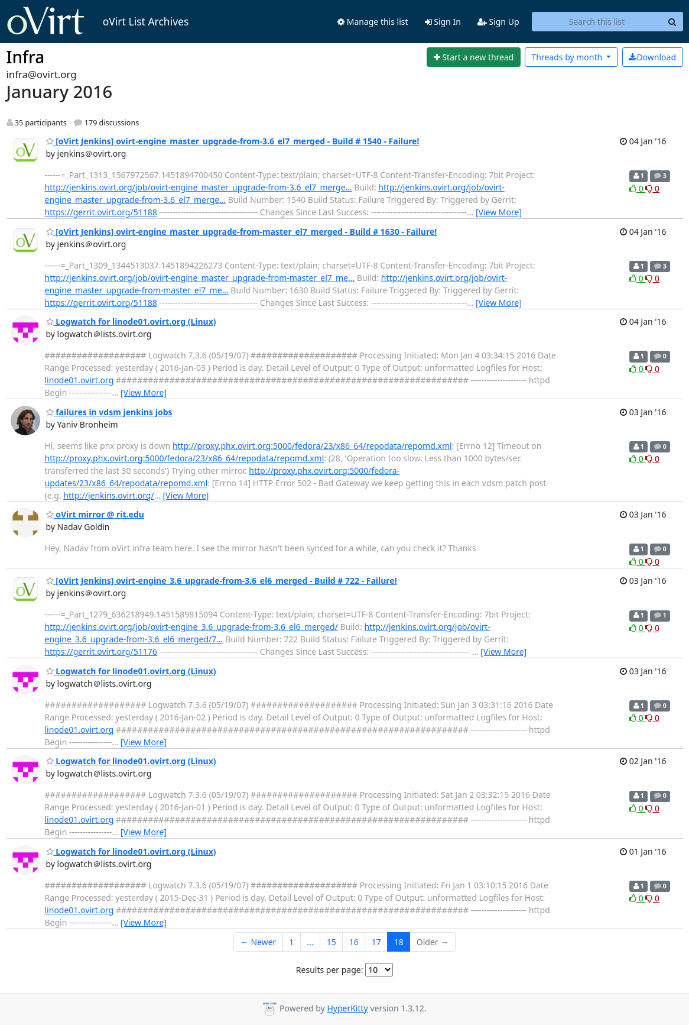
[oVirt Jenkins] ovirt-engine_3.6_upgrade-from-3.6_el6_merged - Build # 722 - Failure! (221, 580)
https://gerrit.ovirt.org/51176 (101, 651)
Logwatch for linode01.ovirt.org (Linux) (131, 321)
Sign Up (498, 21)
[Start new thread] (474, 57)
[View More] (499, 212)
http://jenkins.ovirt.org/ (108, 495)
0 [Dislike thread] (652, 188)
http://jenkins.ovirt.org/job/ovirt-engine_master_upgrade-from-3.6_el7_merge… (198, 187)
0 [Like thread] (637, 188)
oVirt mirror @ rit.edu (95, 514)
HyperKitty (347, 1008)
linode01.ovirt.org (79, 380)
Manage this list (372, 21)
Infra (25, 57)
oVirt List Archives (97, 21)
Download (652, 57)
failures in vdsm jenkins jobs (109, 412)
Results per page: (329, 969)
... (310, 942)
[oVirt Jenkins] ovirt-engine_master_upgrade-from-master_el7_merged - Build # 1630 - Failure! (241, 231)
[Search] (672, 22)
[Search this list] (597, 22)
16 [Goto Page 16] (354, 942)
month (567, 57)
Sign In (443, 21)
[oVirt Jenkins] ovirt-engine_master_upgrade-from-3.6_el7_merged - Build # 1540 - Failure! (233, 141)
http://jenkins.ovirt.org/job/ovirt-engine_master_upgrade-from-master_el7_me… (200, 277)
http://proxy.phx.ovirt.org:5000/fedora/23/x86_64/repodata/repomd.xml (312, 445)
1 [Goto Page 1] (291, 942)
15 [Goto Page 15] (331, 942)
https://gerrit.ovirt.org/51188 (101, 212)
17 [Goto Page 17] (376, 942)
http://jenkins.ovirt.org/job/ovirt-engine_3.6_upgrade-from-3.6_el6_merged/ (191, 626)
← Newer (258, 942)
